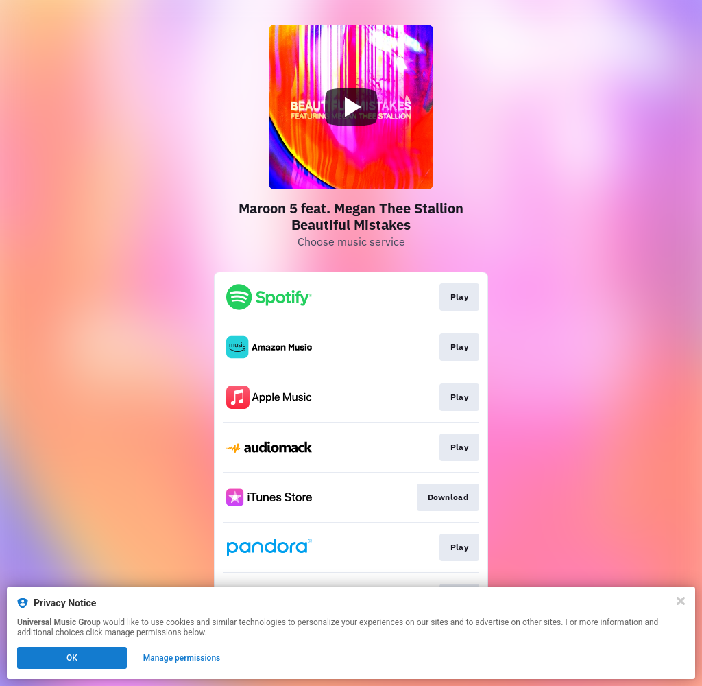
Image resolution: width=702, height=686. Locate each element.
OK (71, 658)
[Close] (681, 601)
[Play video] (351, 107)
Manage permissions (182, 658)
